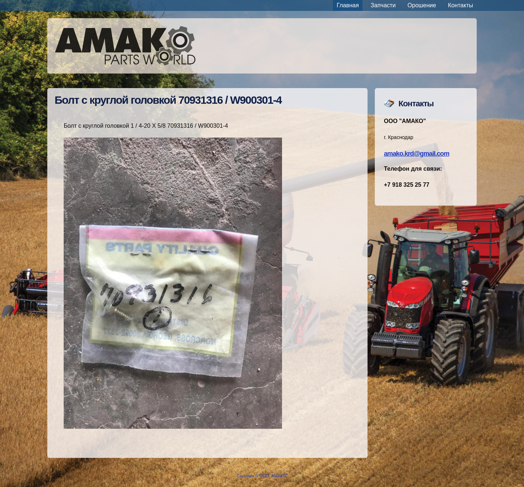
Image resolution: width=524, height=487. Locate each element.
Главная (348, 5)
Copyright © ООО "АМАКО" (262, 476)
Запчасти (383, 5)
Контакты (460, 5)
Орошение (422, 5)
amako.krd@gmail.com (416, 153)
